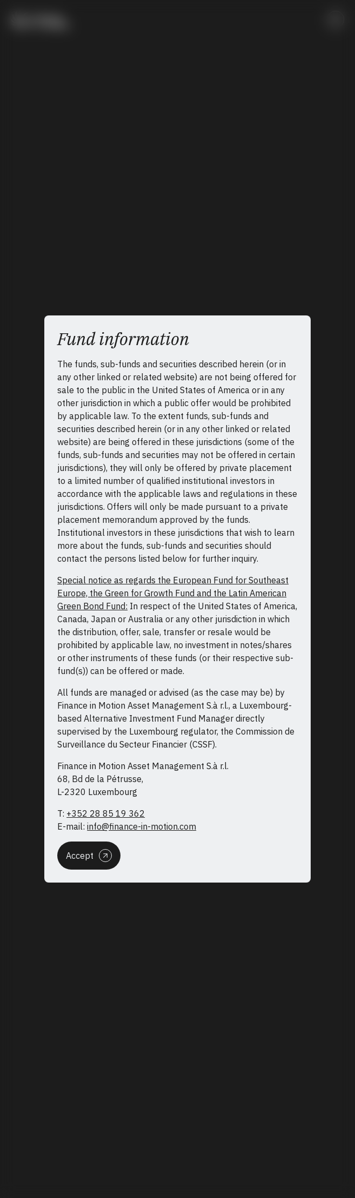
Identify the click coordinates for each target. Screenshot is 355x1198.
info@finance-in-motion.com (141, 826)
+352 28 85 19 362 (105, 813)
